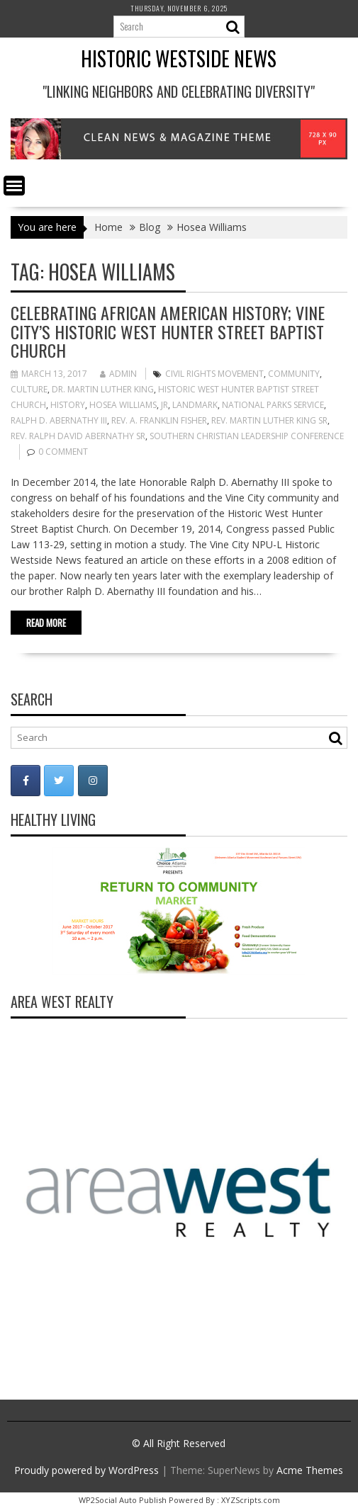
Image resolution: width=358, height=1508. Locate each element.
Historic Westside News (178, 58)
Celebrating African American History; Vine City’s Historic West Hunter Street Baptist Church (168, 331)
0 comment (63, 452)
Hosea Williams (123, 405)
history (67, 405)
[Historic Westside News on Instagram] (93, 780)
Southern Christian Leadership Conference (247, 436)
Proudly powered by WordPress (86, 1470)
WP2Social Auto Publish (123, 1500)
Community (294, 374)
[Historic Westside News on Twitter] (59, 780)
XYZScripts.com (250, 1500)
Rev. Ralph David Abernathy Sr (78, 436)
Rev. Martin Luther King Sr (269, 420)
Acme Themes (309, 1470)
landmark (195, 405)
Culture (29, 389)
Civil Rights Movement (214, 374)
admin (118, 374)
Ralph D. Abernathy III (59, 420)
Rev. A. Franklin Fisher (159, 420)
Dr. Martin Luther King (103, 389)
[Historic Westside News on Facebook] (25, 780)
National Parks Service (273, 405)
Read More (46, 623)
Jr (164, 405)
